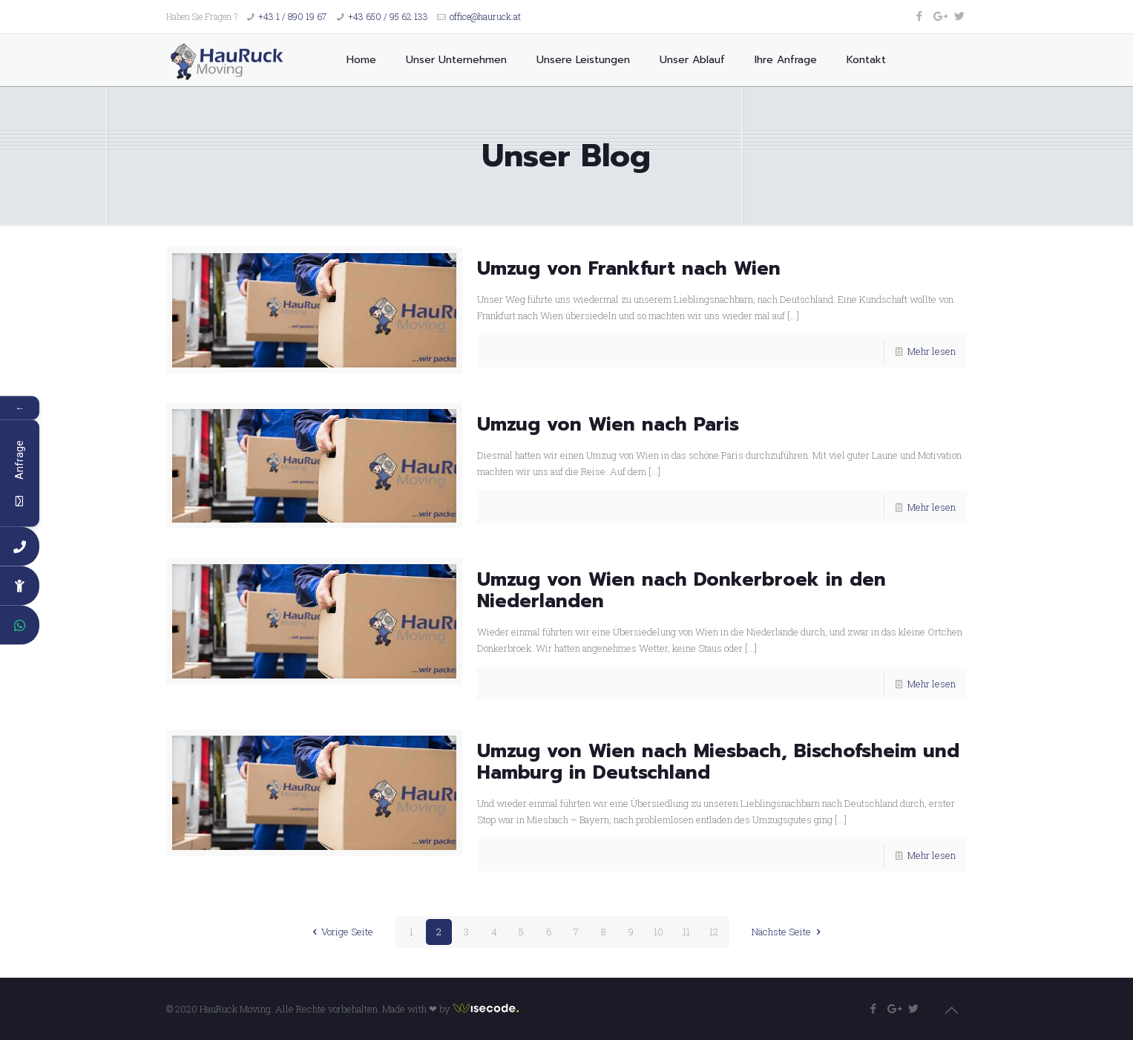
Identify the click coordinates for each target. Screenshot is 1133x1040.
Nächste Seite (788, 931)
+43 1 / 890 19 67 (292, 16)
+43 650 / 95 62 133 (388, 16)
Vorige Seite (340, 931)
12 (713, 931)
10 (658, 931)
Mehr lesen (931, 351)
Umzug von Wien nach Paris (608, 425)
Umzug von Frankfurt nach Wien (629, 269)
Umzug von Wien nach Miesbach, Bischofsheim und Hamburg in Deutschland (718, 762)
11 (686, 931)
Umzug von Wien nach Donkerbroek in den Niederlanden (681, 590)
